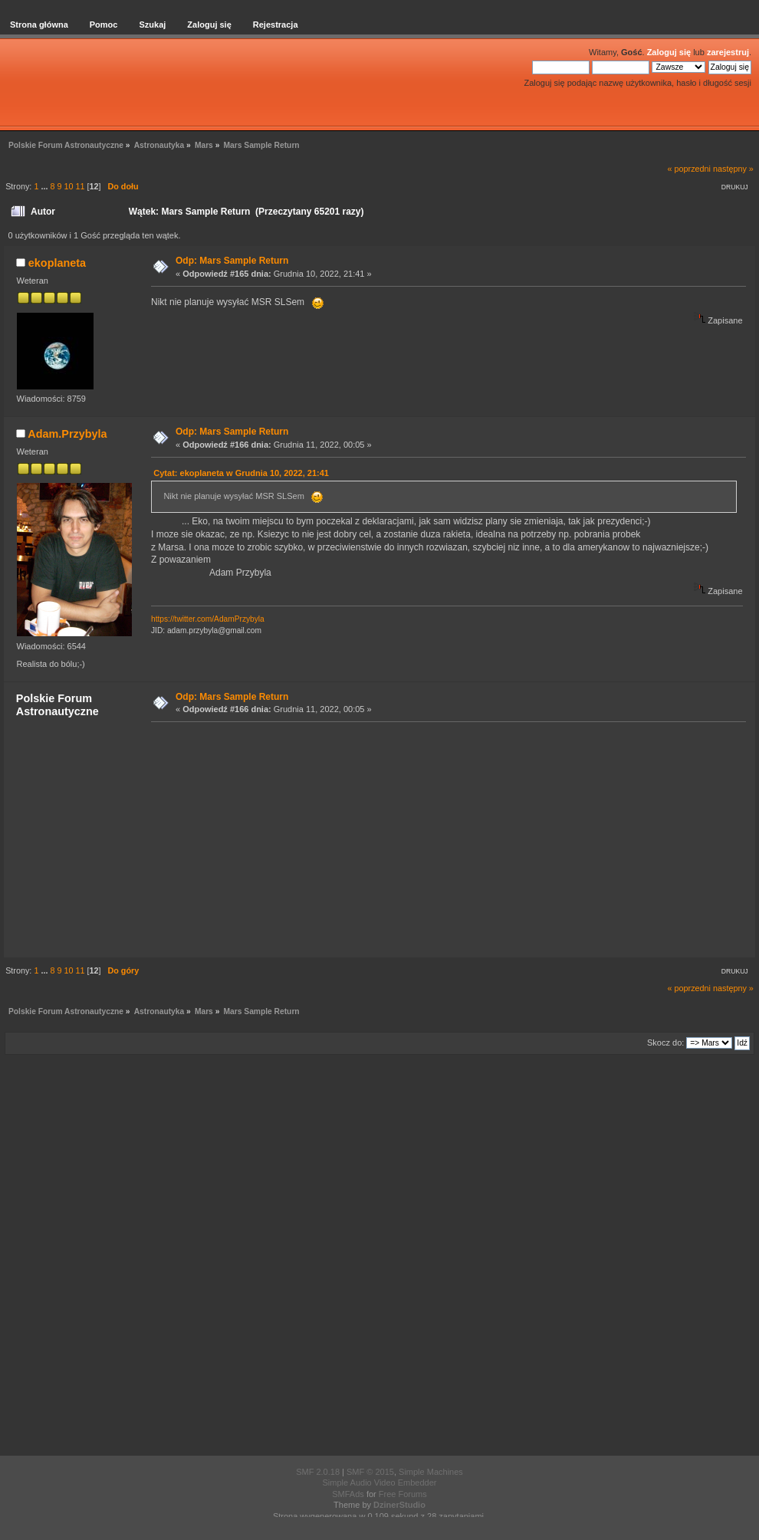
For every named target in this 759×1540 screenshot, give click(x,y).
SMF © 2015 (370, 1471)
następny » (733, 168)
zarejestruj (728, 52)
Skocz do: (665, 1042)
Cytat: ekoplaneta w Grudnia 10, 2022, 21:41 (241, 473)
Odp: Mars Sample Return (232, 260)
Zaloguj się (669, 52)
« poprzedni (689, 168)
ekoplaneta (57, 263)
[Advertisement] (444, 838)
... (45, 186)
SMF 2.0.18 (318, 1471)
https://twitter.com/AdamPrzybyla (207, 619)
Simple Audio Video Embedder (379, 1482)
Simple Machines (431, 1471)
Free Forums (403, 1494)
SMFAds (348, 1494)
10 (68, 186)
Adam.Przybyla (67, 434)
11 (79, 186)
